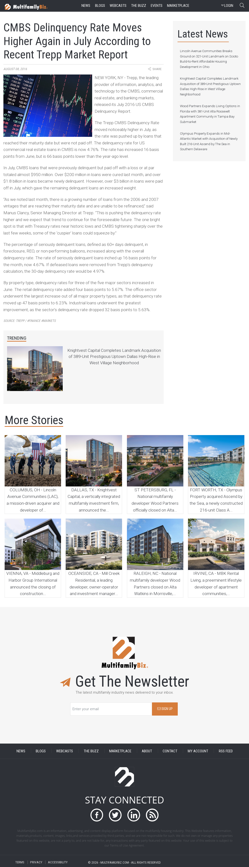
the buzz (138, 5)
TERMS (19, 862)
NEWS (21, 751)
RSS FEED (226, 751)
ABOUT (147, 751)
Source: (29, 321)
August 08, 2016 (15, 69)
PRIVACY (36, 862)
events (156, 5)
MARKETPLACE (120, 751)
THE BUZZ (91, 751)
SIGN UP (165, 709)
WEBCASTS (64, 751)
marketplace (178, 5)
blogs (100, 5)
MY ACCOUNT (198, 751)
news (85, 5)
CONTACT (170, 751)
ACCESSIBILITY (58, 862)
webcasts (118, 5)
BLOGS (41, 751)
